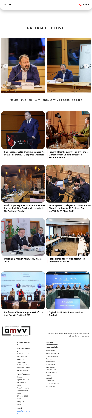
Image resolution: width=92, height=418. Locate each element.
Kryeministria (50, 351)
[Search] (81, 5)
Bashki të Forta (51, 370)
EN (10, 5)
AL (5, 5)
